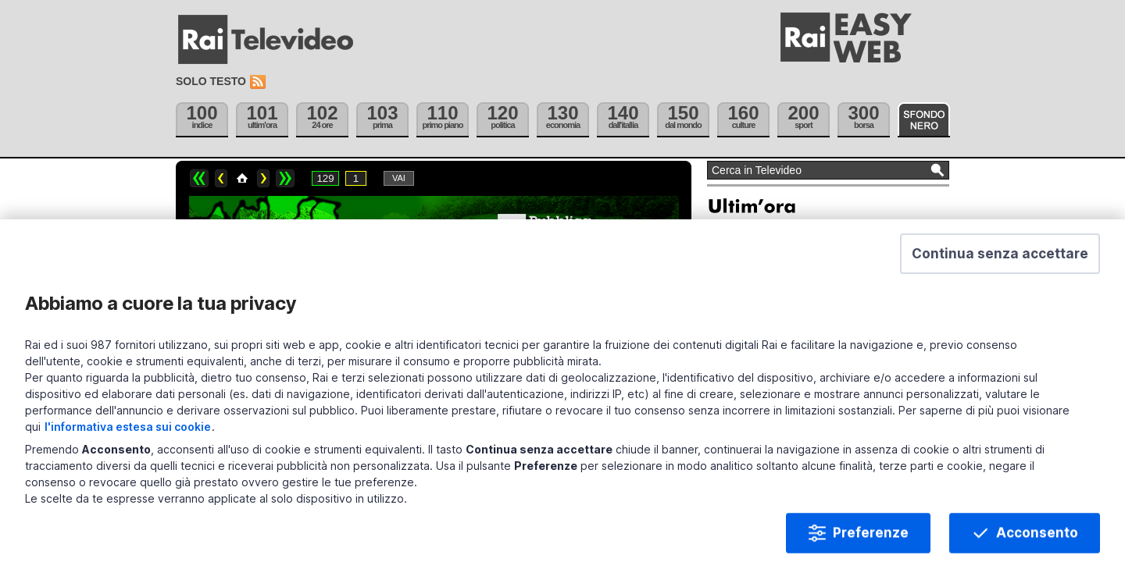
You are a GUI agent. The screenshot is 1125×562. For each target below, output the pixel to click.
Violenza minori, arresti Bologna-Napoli (807, 416)
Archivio (744, 442)
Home (242, 178)
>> (285, 178)
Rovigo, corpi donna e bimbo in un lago (807, 389)
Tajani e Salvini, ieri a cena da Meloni (802, 334)
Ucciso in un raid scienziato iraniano (801, 307)
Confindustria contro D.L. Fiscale (793, 362)
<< (199, 178)
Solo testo (211, 81)
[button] (1000, 484)
